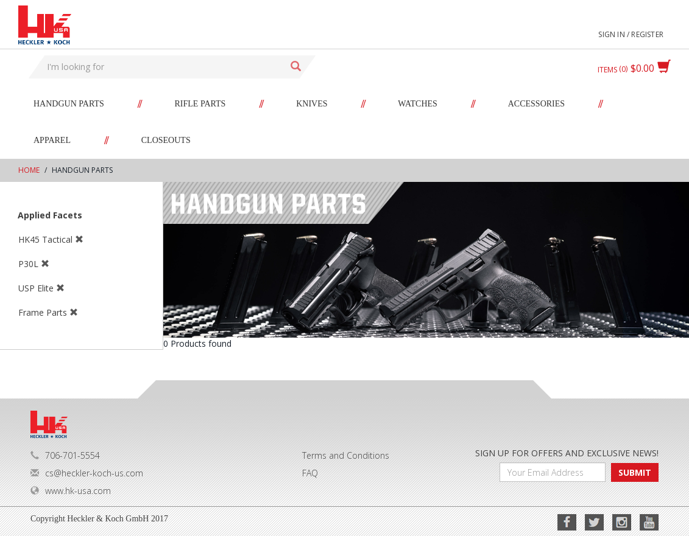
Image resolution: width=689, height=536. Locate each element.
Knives (311, 103)
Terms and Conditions (345, 455)
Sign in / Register (630, 34)
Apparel (52, 140)
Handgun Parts (69, 103)
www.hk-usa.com (70, 490)
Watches (417, 103)
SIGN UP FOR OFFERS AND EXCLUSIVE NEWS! (567, 453)
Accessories (536, 103)
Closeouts (166, 140)
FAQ (310, 473)
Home (29, 170)
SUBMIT (634, 472)
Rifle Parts (200, 103)
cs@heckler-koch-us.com (86, 473)
